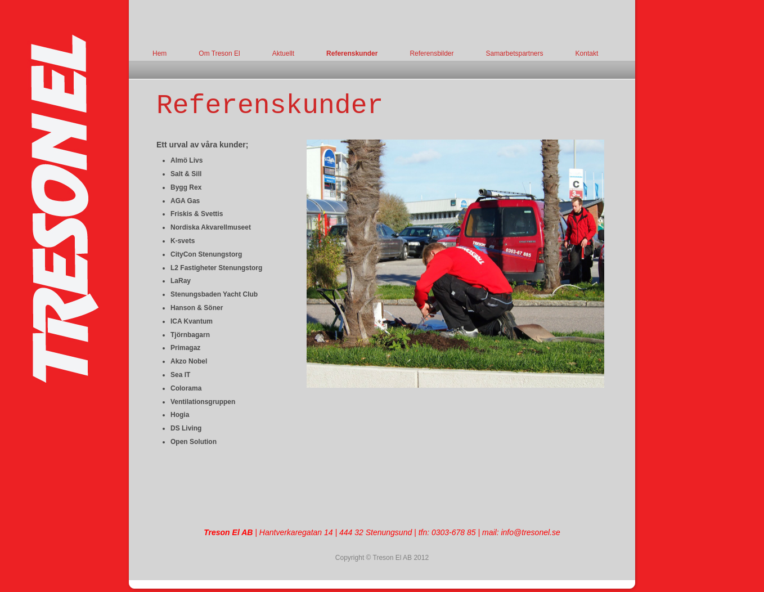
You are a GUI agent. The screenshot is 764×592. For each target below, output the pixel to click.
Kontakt (587, 53)
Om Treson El (219, 53)
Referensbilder (431, 53)
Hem (159, 53)
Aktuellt (283, 53)
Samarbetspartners (514, 53)
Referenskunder (351, 53)
